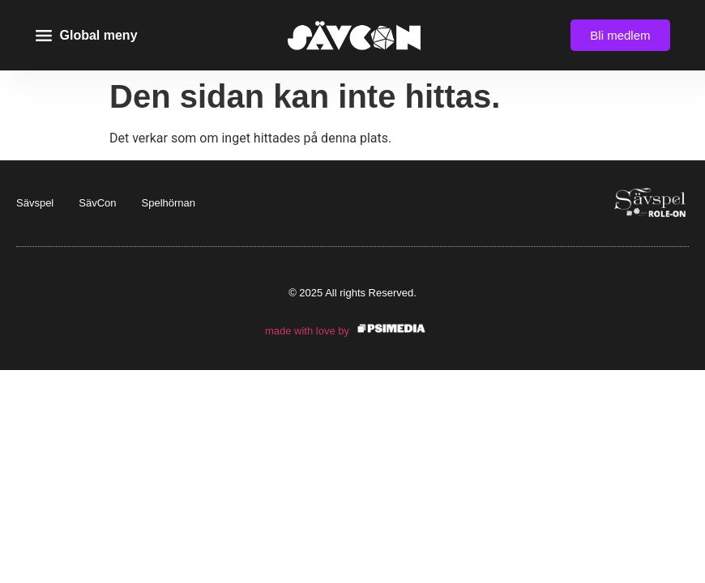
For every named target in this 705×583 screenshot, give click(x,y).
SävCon (97, 203)
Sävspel (34, 203)
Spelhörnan (169, 203)
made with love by (307, 331)
